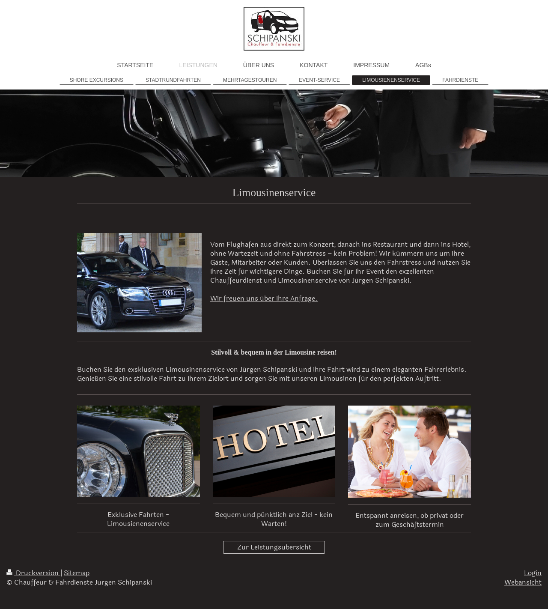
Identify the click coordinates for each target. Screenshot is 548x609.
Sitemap (76, 573)
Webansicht (523, 582)
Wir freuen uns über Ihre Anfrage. (264, 298)
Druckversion (33, 573)
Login (533, 573)
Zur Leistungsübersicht (274, 547)
